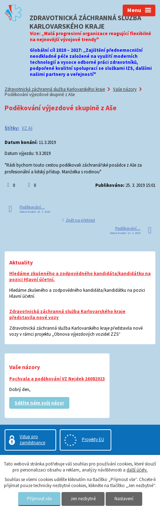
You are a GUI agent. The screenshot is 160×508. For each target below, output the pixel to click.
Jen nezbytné (83, 499)
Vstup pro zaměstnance (32, 440)
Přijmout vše (39, 499)
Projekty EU (93, 439)
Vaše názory (125, 89)
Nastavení (123, 499)
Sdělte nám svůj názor (39, 403)
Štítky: (12, 128)
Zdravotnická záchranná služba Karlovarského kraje (55, 89)
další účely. (137, 470)
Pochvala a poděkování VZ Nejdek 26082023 (57, 379)
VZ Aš (27, 128)
